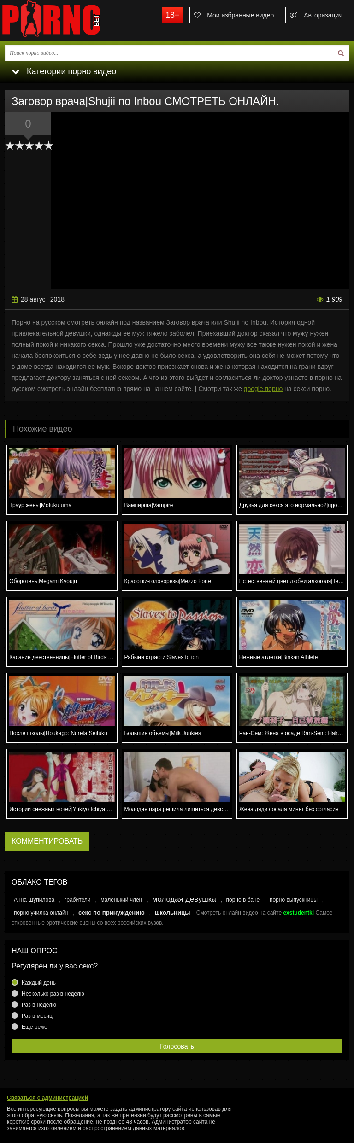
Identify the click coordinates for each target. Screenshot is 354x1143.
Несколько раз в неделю (53, 994)
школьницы (172, 912)
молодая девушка (184, 899)
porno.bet (69, 20)
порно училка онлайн (41, 913)
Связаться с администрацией (47, 1098)
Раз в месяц (37, 1016)
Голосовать (177, 1046)
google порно (263, 388)
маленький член (121, 900)
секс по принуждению (111, 912)
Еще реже (34, 1027)
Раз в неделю (39, 1005)
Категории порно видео (64, 71)
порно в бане (243, 900)
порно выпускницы (294, 900)
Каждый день (39, 983)
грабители (78, 900)
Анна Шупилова (34, 900)
